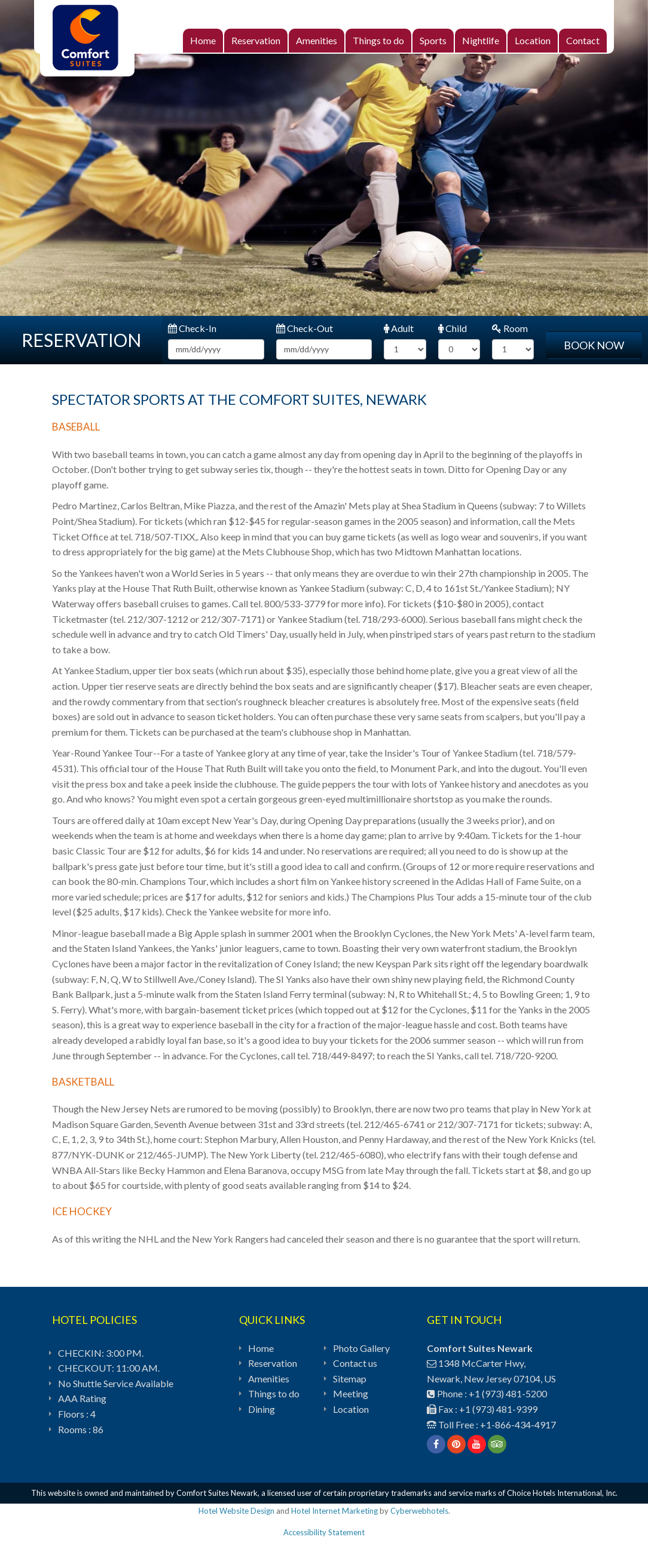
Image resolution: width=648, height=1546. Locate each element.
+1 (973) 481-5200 (508, 1393)
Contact (583, 40)
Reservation (255, 40)
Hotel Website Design (236, 1511)
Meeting (350, 1393)
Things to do (378, 40)
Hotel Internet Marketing (334, 1511)
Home (203, 40)
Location (533, 40)
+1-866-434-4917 (518, 1424)
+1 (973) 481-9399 (498, 1409)
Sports (433, 40)
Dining (261, 1409)
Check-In (192, 328)
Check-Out (304, 328)
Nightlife (480, 40)
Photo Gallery (361, 1348)
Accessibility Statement (324, 1532)
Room (510, 328)
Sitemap (349, 1378)
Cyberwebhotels (419, 1511)
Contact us (355, 1363)
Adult (399, 328)
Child (452, 328)
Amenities (316, 40)
